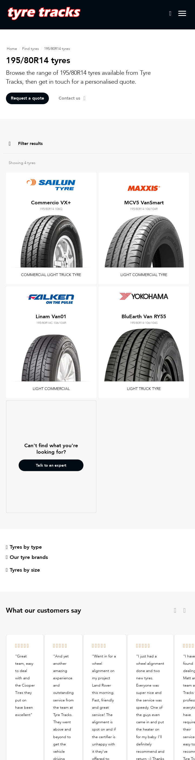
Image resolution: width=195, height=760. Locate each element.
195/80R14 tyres (57, 48)
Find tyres (30, 48)
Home (12, 48)
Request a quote (27, 98)
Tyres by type (24, 547)
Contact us (72, 98)
